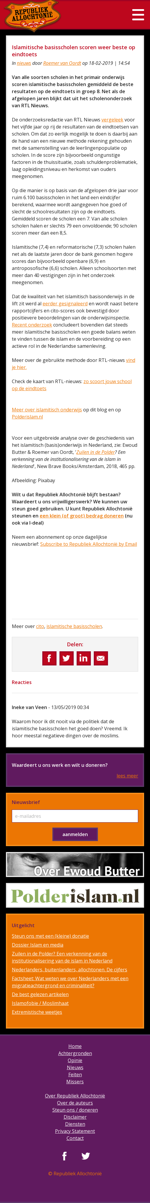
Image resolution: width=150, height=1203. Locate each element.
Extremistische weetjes (37, 1012)
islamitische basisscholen (74, 626)
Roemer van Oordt (62, 63)
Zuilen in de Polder (95, 452)
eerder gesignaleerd (65, 303)
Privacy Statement (75, 1131)
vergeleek (112, 119)
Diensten (75, 1124)
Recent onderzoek (32, 325)
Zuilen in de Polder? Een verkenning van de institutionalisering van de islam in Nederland (62, 957)
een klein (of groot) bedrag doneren (82, 515)
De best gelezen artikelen (40, 994)
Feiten (75, 1074)
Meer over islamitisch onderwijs (47, 409)
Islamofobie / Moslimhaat (40, 1003)
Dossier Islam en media (37, 945)
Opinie (75, 1060)
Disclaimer (75, 1117)
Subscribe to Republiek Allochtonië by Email (88, 544)
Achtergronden (75, 1053)
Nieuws (75, 1067)
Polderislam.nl (27, 416)
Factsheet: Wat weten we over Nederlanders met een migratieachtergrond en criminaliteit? (70, 982)
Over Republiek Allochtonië (75, 1095)
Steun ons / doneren (75, 1110)
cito (40, 626)
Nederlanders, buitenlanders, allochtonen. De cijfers (69, 969)
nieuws (24, 63)
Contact (75, 1138)
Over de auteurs (75, 1103)
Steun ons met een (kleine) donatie (50, 936)
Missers (75, 1081)
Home (75, 1046)
